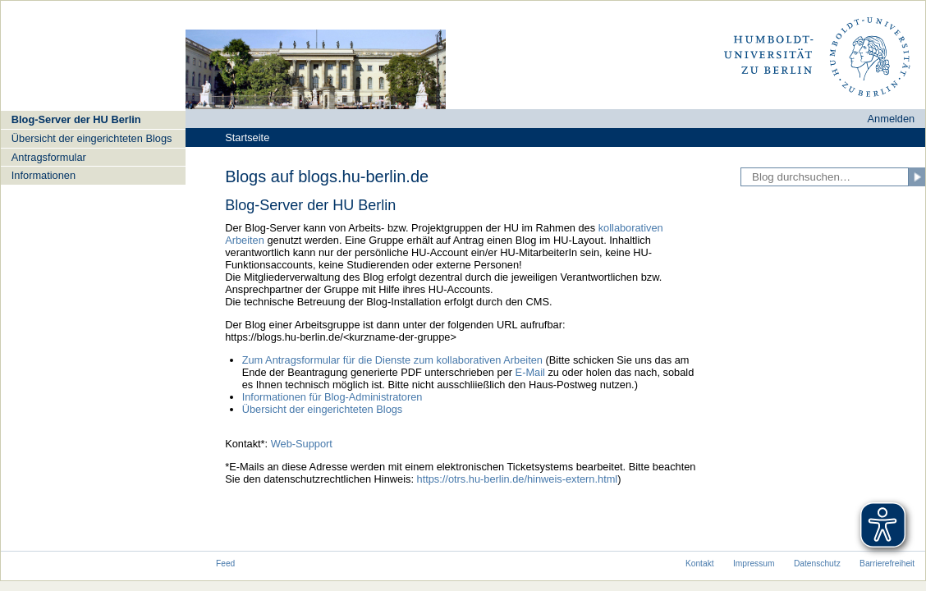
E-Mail (530, 372)
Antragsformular (48, 157)
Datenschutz (817, 563)
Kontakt (699, 563)
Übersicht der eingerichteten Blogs (91, 138)
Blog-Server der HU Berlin (76, 119)
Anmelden (891, 118)
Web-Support (301, 444)
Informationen (43, 175)
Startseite (247, 137)
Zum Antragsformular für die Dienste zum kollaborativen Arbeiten (394, 360)
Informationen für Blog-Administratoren (332, 397)
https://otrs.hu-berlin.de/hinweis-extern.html (517, 479)
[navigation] (93, 147)
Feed (225, 563)
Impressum (754, 563)
